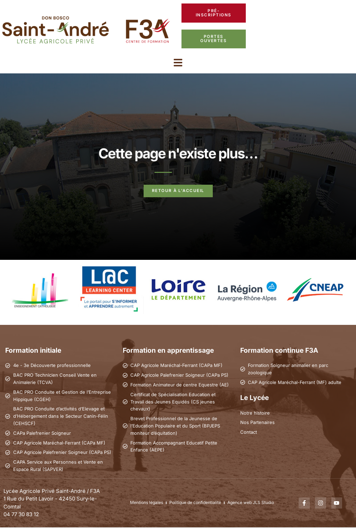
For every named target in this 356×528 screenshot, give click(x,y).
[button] (178, 63)
